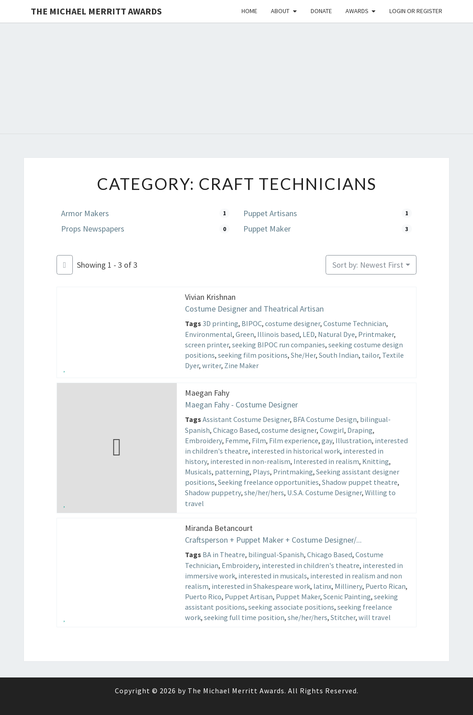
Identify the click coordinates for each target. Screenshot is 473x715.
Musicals (198, 471)
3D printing (220, 323)
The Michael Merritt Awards (96, 11)
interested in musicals (272, 575)
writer (211, 365)
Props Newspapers (92, 228)
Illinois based (278, 334)
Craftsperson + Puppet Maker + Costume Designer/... (273, 540)
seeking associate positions (291, 606)
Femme (237, 440)
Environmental (208, 334)
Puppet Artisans (270, 213)
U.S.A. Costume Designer (324, 492)
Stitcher (343, 617)
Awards (357, 11)
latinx (322, 586)
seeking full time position (244, 617)
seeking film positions (253, 355)
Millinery (348, 586)
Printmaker (376, 334)
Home (249, 11)
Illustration (354, 440)
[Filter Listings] (65, 265)
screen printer (207, 344)
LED (309, 334)
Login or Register (415, 11)
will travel (375, 617)
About (280, 11)
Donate (321, 11)
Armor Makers (85, 213)
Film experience (293, 440)
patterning (232, 471)
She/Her (303, 355)
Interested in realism (326, 461)
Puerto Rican (385, 586)
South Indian (339, 355)
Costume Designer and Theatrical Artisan (254, 308)
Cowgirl (332, 430)
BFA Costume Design (325, 419)
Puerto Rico (203, 596)
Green (245, 334)
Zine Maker (241, 365)
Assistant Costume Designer (246, 419)
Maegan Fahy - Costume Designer (241, 404)
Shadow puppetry (213, 492)
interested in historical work (295, 450)
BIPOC (251, 323)
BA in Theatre (224, 554)
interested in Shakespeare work (261, 586)
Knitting (375, 461)
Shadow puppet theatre (359, 482)
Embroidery (203, 440)
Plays (261, 471)
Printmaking (293, 471)
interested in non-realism (250, 461)
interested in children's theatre (310, 564)
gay (327, 440)
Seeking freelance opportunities (268, 482)
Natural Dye (336, 334)
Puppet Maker (267, 228)
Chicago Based (235, 430)
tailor (370, 355)
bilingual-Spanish (276, 554)
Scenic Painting (347, 596)
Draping (360, 430)
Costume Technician (354, 323)
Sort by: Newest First (367, 265)
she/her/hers (264, 492)
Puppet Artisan (249, 596)
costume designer (292, 323)
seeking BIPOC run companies (278, 344)
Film (259, 440)
